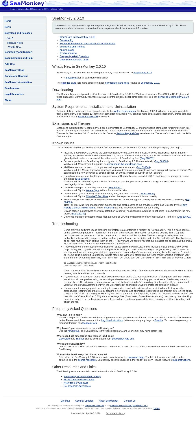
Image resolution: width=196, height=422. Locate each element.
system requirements (125, 111)
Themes (80, 338)
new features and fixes (117, 82)
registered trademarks (94, 406)
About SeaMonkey (108, 401)
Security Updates (84, 401)
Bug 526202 (147, 158)
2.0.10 (45, 9)
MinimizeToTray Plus (97, 196)
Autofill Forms (88, 207)
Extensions (65, 338)
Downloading (66, 40)
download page (136, 357)
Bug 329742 (78, 213)
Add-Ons (10, 64)
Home (12, 9)
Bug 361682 (147, 193)
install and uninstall (88, 116)
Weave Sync (92, 190)
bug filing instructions (112, 320)
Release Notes (15, 42)
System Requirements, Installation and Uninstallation (87, 43)
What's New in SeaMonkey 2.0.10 (77, 37)
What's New (14, 47)
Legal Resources (14, 94)
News (8, 27)
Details (157, 409)
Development (12, 88)
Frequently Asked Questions (74, 56)
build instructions (181, 360)
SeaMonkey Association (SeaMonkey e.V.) (129, 406)
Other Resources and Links (74, 59)
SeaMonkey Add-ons (123, 338)
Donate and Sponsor (16, 76)
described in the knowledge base (124, 164)
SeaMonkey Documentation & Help (82, 376)
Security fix (72, 77)
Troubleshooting (68, 53)
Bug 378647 (115, 187)
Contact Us (130, 401)
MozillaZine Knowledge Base (79, 379)
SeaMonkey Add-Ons (127, 133)
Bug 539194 (82, 179)
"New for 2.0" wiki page (76, 383)
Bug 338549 (143, 167)
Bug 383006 (161, 161)
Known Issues (67, 50)
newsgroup (73, 331)
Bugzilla (158, 320)
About (8, 100)
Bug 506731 (184, 217)
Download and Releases (29, 9)
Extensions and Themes (72, 46)
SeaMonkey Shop (14, 70)
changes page (68, 82)
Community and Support (18, 52)
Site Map (65, 401)
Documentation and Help (19, 58)
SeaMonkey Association (18, 82)
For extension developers (77, 386)
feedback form (89, 323)
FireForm (109, 207)
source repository (87, 360)
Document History (115, 413)
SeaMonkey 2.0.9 (142, 72)
